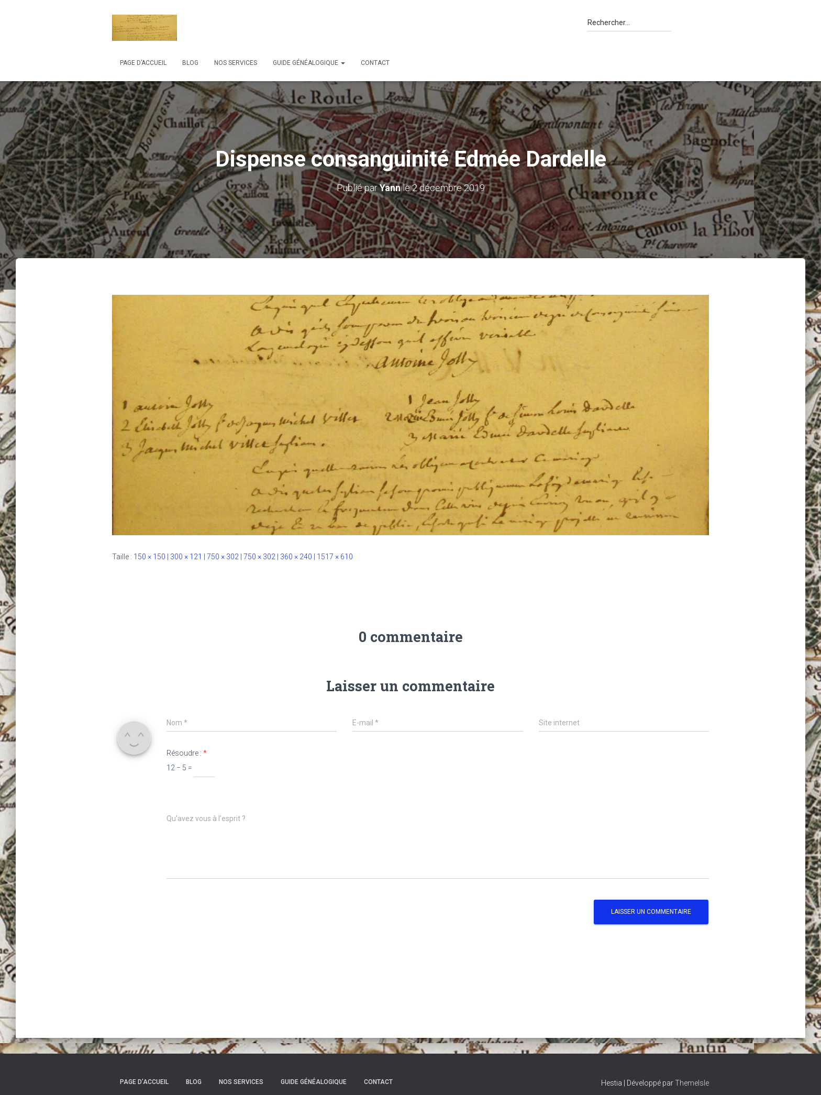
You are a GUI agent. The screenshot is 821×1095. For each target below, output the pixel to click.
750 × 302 (223, 556)
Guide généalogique (309, 63)
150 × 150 (149, 556)
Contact (375, 63)
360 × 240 (296, 556)
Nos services (235, 63)
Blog (190, 63)
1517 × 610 (335, 556)
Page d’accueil (143, 63)
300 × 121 (186, 556)
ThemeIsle (692, 1083)
